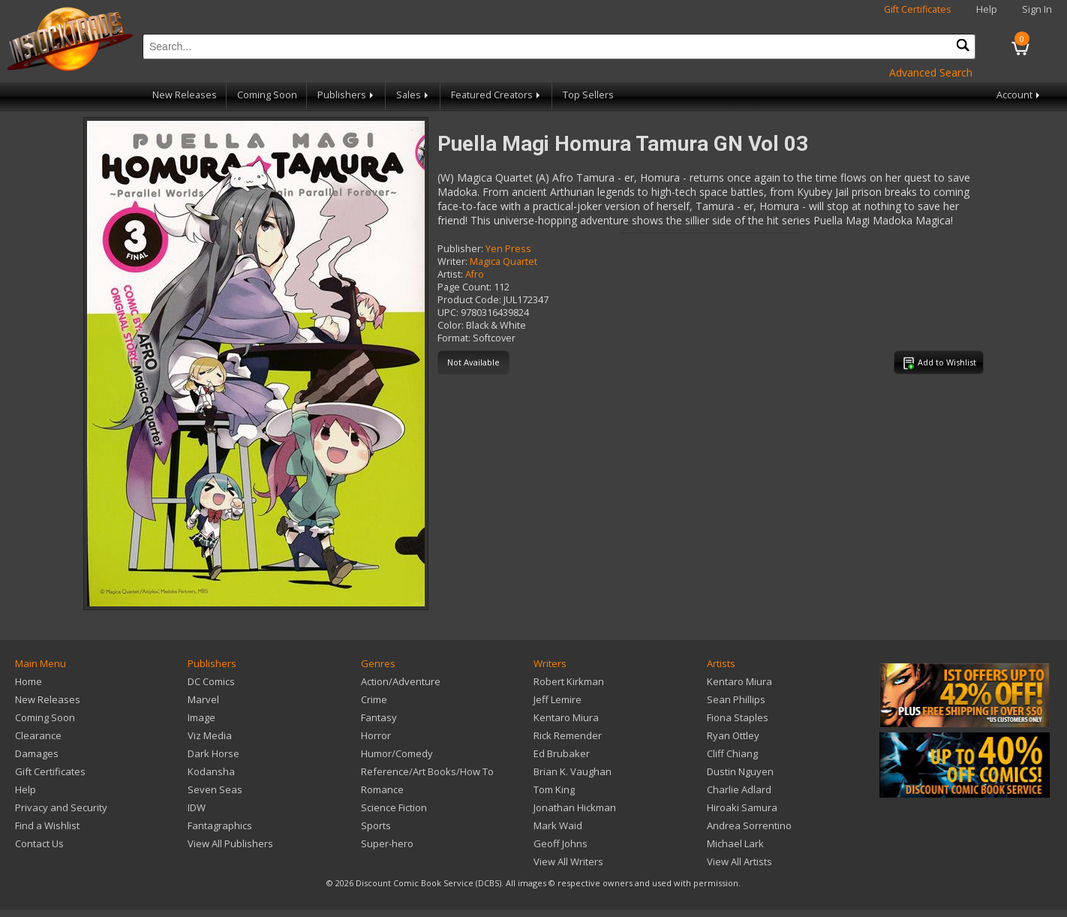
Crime (374, 699)
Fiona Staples (737, 717)
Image (201, 717)
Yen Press (508, 248)
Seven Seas (215, 789)
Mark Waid (558, 825)
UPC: (447, 312)
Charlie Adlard (739, 789)
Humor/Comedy (397, 753)
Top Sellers (588, 95)
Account (1019, 95)
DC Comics (211, 681)
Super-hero (387, 843)
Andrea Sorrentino (749, 825)
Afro (474, 274)
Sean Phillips (736, 699)
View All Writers (568, 861)
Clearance (38, 735)
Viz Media (210, 735)
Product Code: (469, 299)
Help (986, 9)
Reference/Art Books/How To (427, 771)
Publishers (346, 95)
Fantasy (379, 717)
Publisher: (460, 248)
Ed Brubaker (562, 753)
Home (28, 681)
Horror (376, 735)
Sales (413, 95)
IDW (197, 807)
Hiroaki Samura (742, 807)
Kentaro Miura (566, 717)
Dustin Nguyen (740, 771)
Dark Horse (213, 753)
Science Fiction (394, 807)
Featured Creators (497, 95)
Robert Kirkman (569, 681)
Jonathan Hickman (575, 807)
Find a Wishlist (47, 825)
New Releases (184, 95)
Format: (453, 338)
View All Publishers (230, 843)
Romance (382, 789)
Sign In (1037, 9)
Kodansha (211, 771)
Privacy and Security (61, 807)
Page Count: (464, 287)
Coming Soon (267, 95)
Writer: (452, 261)
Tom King (554, 789)
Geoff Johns (561, 843)
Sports (376, 825)
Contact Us (39, 843)
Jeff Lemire (558, 699)
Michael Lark (735, 843)
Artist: (450, 274)
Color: (450, 325)
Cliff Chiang (732, 753)
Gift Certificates (917, 9)
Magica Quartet (503, 261)
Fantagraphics (220, 825)
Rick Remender (568, 735)
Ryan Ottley (733, 735)
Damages (37, 753)
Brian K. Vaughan (573, 771)
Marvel (203, 699)
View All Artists (739, 861)
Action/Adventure (400, 681)
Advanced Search (930, 72)
